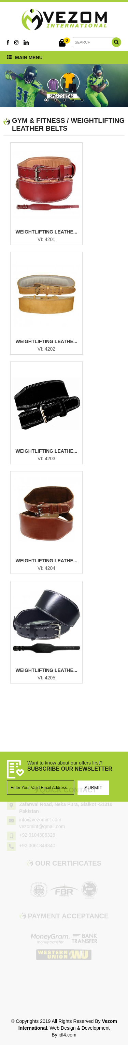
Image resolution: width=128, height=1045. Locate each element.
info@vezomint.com (40, 817)
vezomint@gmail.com (42, 823)
